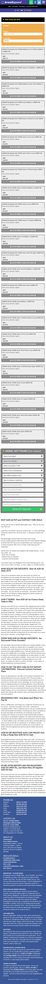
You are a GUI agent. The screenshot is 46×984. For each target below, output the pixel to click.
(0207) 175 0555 (21, 802)
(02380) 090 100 (21, 810)
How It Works (23, 979)
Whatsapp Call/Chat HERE (12, 823)
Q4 (18, 10)
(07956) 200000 (12, 955)
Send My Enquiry (21, 509)
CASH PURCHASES (10, 862)
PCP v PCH (7, 864)
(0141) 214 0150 (21, 814)
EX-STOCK (15, 6)
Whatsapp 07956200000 (32, 6)
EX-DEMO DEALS (9, 858)
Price (23, 41)
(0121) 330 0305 (21, 806)
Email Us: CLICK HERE (11, 825)
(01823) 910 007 (21, 812)
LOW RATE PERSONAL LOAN (13, 866)
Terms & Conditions (15, 979)
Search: (6, 31)
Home (9, 979)
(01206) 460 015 (21, 804)
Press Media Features (10, 841)
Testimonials (7, 839)
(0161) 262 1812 (21, 808)
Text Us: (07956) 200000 (11, 821)
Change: (6, 25)
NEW (10, 6)
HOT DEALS (22, 6)
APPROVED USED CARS (11, 860)
